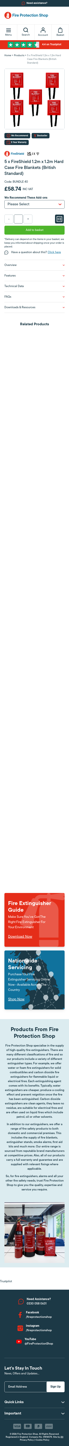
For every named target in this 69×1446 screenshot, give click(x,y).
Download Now (20, 937)
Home (7, 55)
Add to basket (34, 230)
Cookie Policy (42, 1440)
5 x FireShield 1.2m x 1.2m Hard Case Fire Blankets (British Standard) (44, 59)
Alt (62, 1437)
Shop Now (16, 999)
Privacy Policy (27, 1440)
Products (19, 55)
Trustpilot (6, 1281)
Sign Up (55, 1386)
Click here (54, 252)
